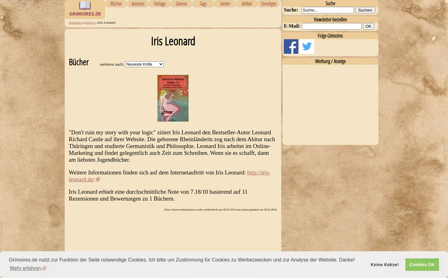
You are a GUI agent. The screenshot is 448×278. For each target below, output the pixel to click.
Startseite (75, 22)
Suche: (291, 9)
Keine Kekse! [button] (385, 264)
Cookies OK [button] (422, 264)
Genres (181, 3)
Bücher (116, 3)
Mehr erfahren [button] (25, 268)
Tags (203, 3)
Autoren (138, 3)
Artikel (247, 3)
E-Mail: (292, 26)
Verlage (160, 3)
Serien (225, 3)
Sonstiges (268, 3)
